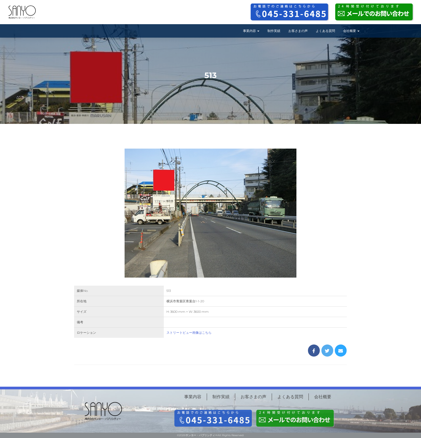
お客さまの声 (298, 31)
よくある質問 (325, 31)
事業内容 (251, 31)
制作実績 (273, 31)
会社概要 (351, 31)
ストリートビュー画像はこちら (189, 333)
